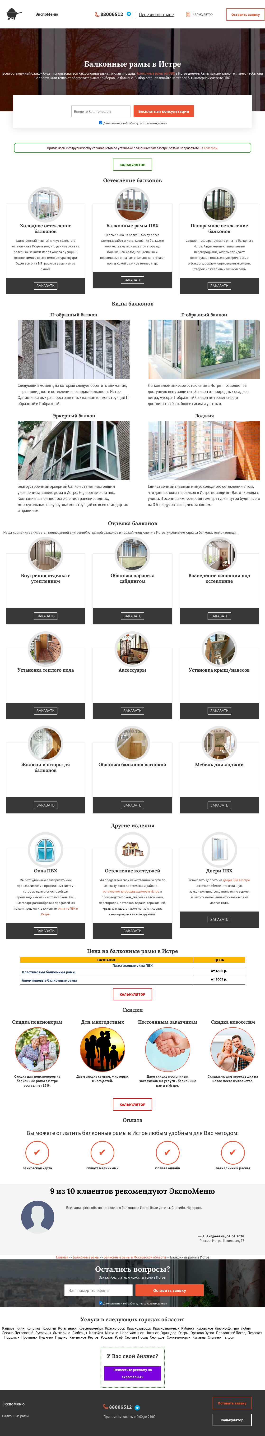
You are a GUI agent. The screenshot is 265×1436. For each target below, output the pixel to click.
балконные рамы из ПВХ (156, 73)
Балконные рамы (86, 1257)
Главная (62, 1257)
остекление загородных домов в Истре (131, 891)
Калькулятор (199, 14)
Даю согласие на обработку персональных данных (133, 123)
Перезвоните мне (156, 14)
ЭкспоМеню (13, 1404)
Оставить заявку (245, 14)
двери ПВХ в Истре (236, 880)
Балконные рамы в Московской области (135, 1257)
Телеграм (211, 148)
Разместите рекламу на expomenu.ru (132, 1373)
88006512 (111, 14)
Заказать (46, 286)
